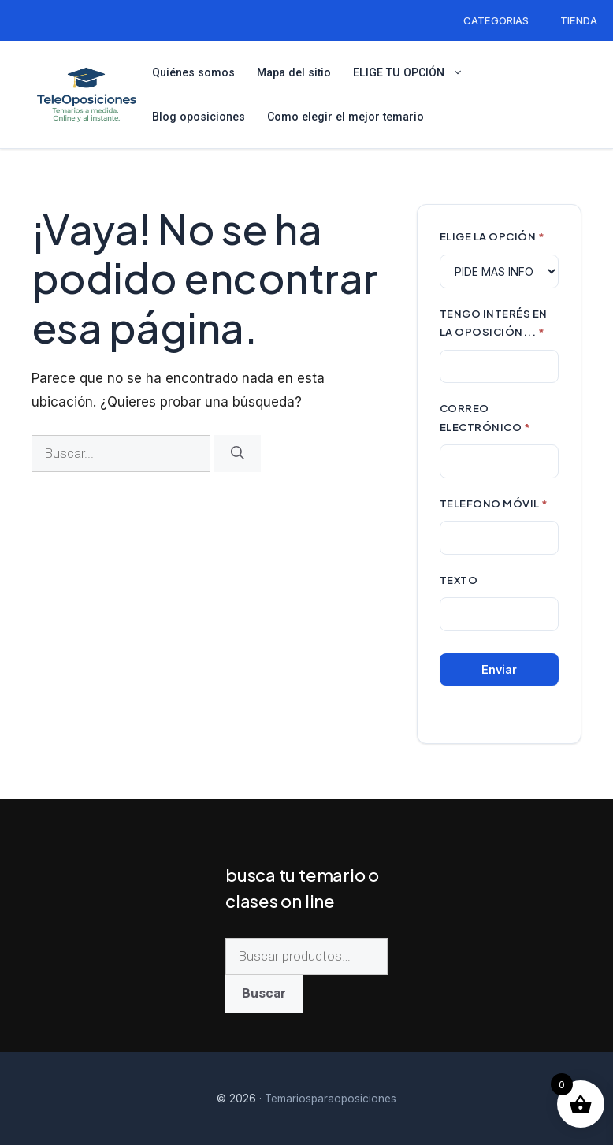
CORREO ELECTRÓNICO (485, 417)
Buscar (264, 993)
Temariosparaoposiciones (330, 1098)
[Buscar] (237, 454)
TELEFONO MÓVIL (494, 503)
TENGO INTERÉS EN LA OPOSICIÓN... (494, 323)
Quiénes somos (193, 72)
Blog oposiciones (198, 116)
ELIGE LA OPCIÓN (492, 236)
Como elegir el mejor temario (345, 116)
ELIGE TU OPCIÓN (415, 72)
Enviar (499, 669)
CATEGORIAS (496, 20)
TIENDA (578, 20)
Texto (459, 579)
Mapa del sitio (294, 72)
